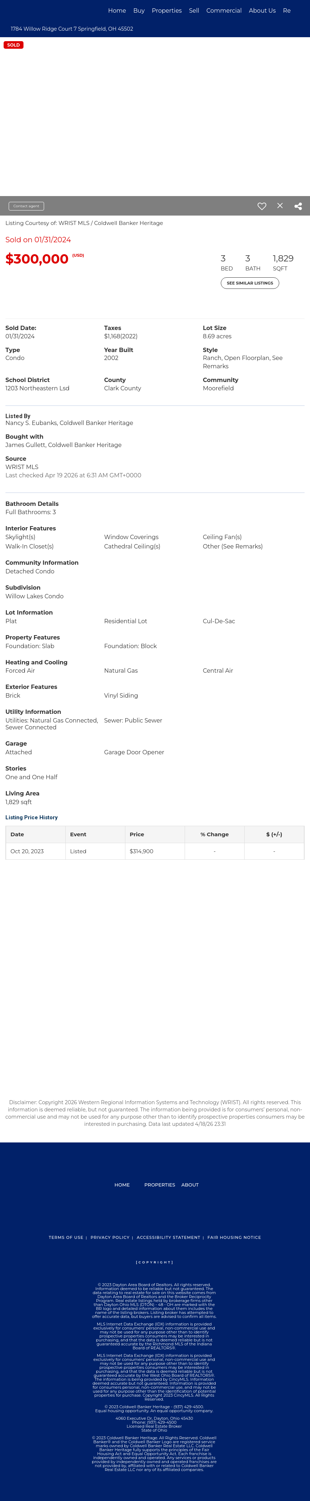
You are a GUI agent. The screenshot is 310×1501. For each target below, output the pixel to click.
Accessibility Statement (168, 1237)
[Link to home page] (23, 11)
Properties (167, 10)
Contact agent (26, 206)
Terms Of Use (66, 1237)
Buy (139, 10)
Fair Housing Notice (234, 1237)
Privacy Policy (110, 1237)
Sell (194, 10)
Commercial (224, 10)
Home (117, 10)
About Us (262, 10)
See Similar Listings (250, 283)
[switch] (262, 206)
